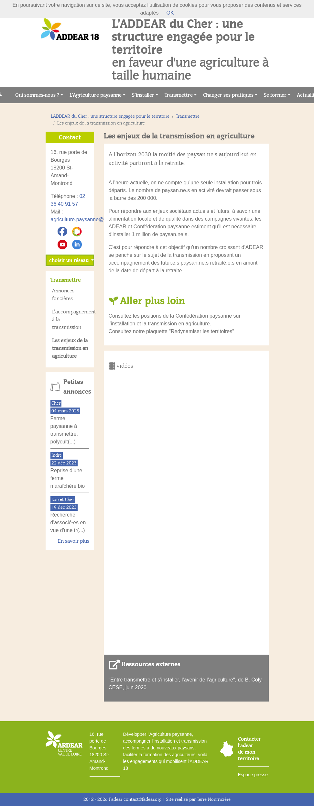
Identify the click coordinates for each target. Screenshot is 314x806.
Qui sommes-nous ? (37, 95)
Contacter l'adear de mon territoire (249, 749)
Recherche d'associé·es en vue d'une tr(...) (68, 522)
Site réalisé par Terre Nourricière (198, 799)
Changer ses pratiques (228, 95)
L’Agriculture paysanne (96, 95)
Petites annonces (76, 387)
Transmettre (179, 95)
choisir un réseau (69, 260)
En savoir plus (73, 541)
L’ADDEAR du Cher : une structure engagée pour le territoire (110, 116)
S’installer (143, 95)
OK (170, 13)
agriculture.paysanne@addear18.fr (91, 219)
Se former (275, 95)
